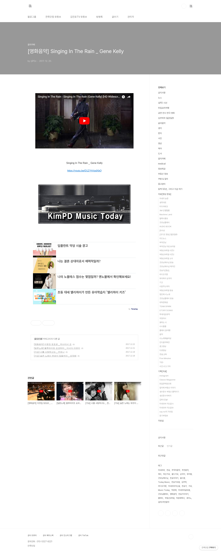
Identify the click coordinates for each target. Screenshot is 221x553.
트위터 (175, 513)
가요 (190, 486)
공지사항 (161, 92)
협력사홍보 (163, 218)
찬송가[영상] (164, 270)
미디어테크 (163, 206)
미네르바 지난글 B (166, 408)
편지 (160, 133)
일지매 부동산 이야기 (167, 388)
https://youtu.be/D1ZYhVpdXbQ (84, 170)
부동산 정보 (163, 174)
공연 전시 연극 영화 (166, 113)
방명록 (99, 16)
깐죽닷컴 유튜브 (53, 16)
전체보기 (161, 87)
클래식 (160, 498)
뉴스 (160, 98)
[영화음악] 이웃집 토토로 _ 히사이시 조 (53, 344)
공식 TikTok (83, 535)
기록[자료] (162, 371)
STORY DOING (166, 310)
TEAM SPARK (165, 306)
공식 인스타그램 (66, 535)
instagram (164, 376)
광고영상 (162, 346)
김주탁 (184, 482)
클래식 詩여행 (164, 330)
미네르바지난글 (174, 486)
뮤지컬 (189, 474)
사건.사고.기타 (165, 366)
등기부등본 (163, 416)
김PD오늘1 (163, 400)
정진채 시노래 (164, 294)
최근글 (161, 446)
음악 (161, 334)
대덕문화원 (163, 302)
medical (162, 163)
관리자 (131, 16)
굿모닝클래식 (164, 222)
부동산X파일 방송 (166, 290)
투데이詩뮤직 (164, 314)
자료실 (161, 420)
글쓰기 (115, 16)
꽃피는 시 (163, 322)
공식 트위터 (32, 535)
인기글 (169, 446)
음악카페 (38, 339)
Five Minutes (165, 358)
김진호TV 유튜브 (78, 16)
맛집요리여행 (163, 108)
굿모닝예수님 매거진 (167, 266)
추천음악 (185, 470)
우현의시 (162, 318)
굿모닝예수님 (163, 478)
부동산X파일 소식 (166, 258)
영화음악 (173, 494)
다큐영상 (162, 350)
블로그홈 (32, 16)
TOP (190, 536)
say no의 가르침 (166, 412)
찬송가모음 (175, 482)
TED (161, 362)
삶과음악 (161, 123)
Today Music (164, 482)
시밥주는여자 (164, 286)
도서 (160, 153)
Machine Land (165, 214)
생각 (160, 128)
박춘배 (173, 490)
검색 (184, 6)
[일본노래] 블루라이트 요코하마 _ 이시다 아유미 (57, 348)
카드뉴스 (162, 238)
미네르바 (161, 470)
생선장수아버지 (165, 396)
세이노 (188, 498)
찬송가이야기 (183, 494)
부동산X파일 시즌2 (166, 254)
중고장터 (161, 184)
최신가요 (166, 474)
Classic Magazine (167, 380)
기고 (161, 282)
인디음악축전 (164, 342)
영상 (160, 143)
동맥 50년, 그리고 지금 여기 (170, 189)
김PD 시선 (162, 103)
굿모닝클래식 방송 (166, 298)
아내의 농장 (163, 198)
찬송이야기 (174, 478)
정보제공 (161, 169)
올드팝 (182, 478)
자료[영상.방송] (164, 194)
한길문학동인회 (165, 384)
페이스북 (161, 513)
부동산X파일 (169, 498)
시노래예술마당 (165, 338)
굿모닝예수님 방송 (166, 262)
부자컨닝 (162, 242)
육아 (160, 148)
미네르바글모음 (184, 490)
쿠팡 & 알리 (163, 179)
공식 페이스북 (48, 535)
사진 (160, 138)
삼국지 (182, 474)
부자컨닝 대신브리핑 (167, 246)
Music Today (164, 490)
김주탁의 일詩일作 (166, 118)
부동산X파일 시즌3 (166, 250)
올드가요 (175, 474)
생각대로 (162, 202)
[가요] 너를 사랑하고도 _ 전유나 (49, 352)
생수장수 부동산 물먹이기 (169, 392)
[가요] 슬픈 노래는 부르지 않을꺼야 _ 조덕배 (55, 356)
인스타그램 (168, 513)
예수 (159, 474)
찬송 (168, 470)
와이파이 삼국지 (165, 278)
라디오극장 (163, 274)
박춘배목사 (180, 498)
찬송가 (184, 486)
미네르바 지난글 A (166, 404)
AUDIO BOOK (165, 226)
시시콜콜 (162, 326)
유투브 (182, 513)
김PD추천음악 (163, 502)
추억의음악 (176, 470)
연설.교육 (163, 354)
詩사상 (162, 230)
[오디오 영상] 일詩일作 (168, 234)
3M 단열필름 (164, 210)
